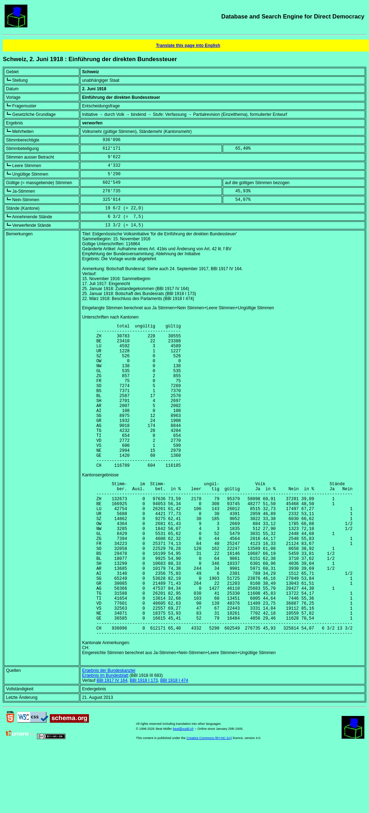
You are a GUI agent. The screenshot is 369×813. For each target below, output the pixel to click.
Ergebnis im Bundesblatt (105, 739)
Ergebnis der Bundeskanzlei (108, 734)
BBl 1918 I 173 (144, 744)
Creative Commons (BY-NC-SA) (209, 802)
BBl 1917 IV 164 (111, 744)
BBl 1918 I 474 (174, 744)
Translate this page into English (188, 45)
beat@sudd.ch (183, 793)
